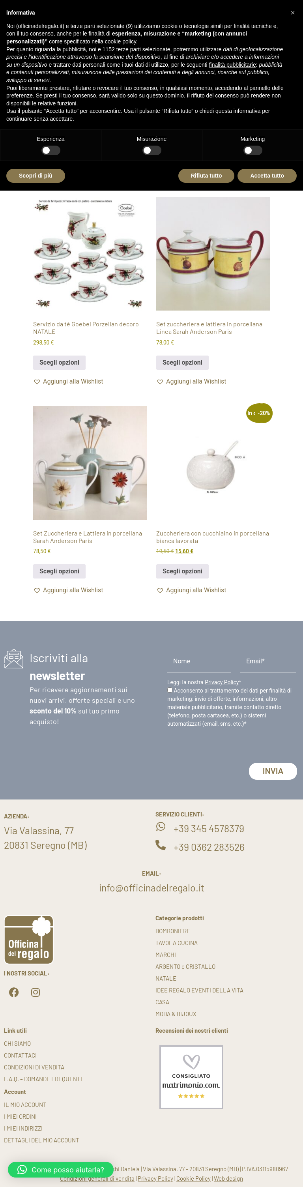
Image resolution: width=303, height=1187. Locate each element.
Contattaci (20, 1055)
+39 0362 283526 (209, 847)
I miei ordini (20, 1116)
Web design (228, 1178)
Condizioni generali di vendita (97, 1178)
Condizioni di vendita (34, 1067)
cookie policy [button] (120, 41)
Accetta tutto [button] (267, 175)
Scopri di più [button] (35, 175)
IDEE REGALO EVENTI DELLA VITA (199, 990)
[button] (68, 381)
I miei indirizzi (23, 1128)
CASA (162, 1001)
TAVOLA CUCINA (176, 942)
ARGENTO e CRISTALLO (185, 966)
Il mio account (25, 1104)
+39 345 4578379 (209, 828)
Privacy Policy (222, 682)
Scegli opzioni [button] (59, 362)
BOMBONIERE (172, 930)
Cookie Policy (193, 1178)
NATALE (165, 978)
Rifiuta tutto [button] (206, 175)
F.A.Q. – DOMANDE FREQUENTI (43, 1078)
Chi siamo (17, 1043)
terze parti (128, 49)
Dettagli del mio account (41, 1140)
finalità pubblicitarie (232, 65)
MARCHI (165, 954)
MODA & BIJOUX (175, 1013)
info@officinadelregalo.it (151, 887)
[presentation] (227, 747)
